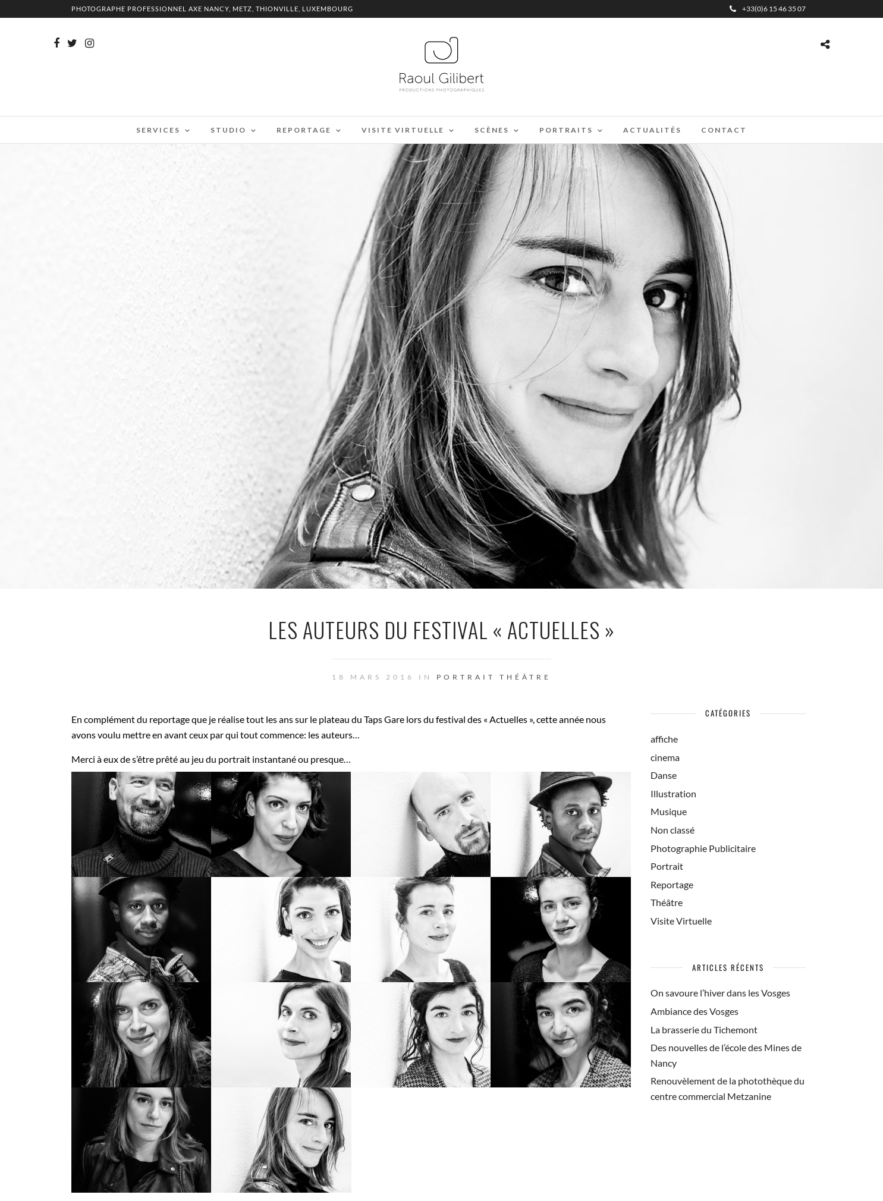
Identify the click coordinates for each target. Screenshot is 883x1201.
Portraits (566, 129)
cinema (665, 757)
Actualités (652, 129)
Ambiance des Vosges (695, 1011)
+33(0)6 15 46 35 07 (768, 8)
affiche (664, 738)
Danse (664, 775)
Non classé (673, 829)
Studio (228, 129)
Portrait (465, 676)
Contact (724, 129)
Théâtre (525, 676)
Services (158, 129)
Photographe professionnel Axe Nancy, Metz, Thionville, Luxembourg (212, 8)
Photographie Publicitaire (703, 848)
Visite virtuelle (403, 129)
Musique (669, 811)
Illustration (673, 793)
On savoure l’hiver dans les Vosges (720, 992)
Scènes (492, 129)
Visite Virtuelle (681, 920)
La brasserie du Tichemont (704, 1029)
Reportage (303, 129)
